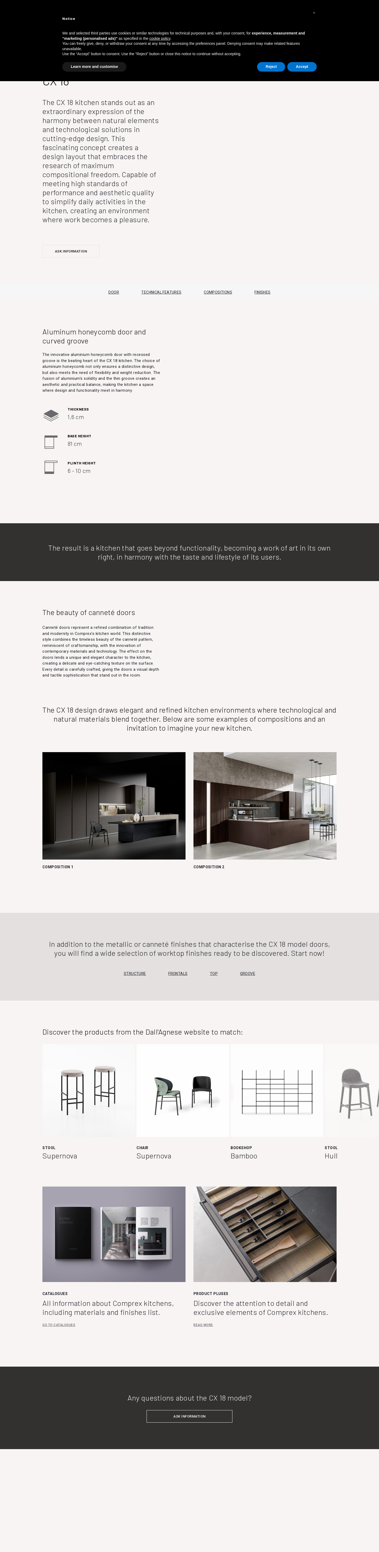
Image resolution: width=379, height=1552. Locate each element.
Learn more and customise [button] (94, 66)
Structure (135, 973)
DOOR (113, 292)
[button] (314, 12)
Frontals (177, 973)
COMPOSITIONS (218, 292)
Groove (247, 973)
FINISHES (262, 292)
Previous (46, 1095)
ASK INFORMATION (71, 251)
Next (372, 1095)
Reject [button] (271, 66)
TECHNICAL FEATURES (161, 292)
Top (214, 973)
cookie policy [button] (159, 38)
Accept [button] (302, 66)
